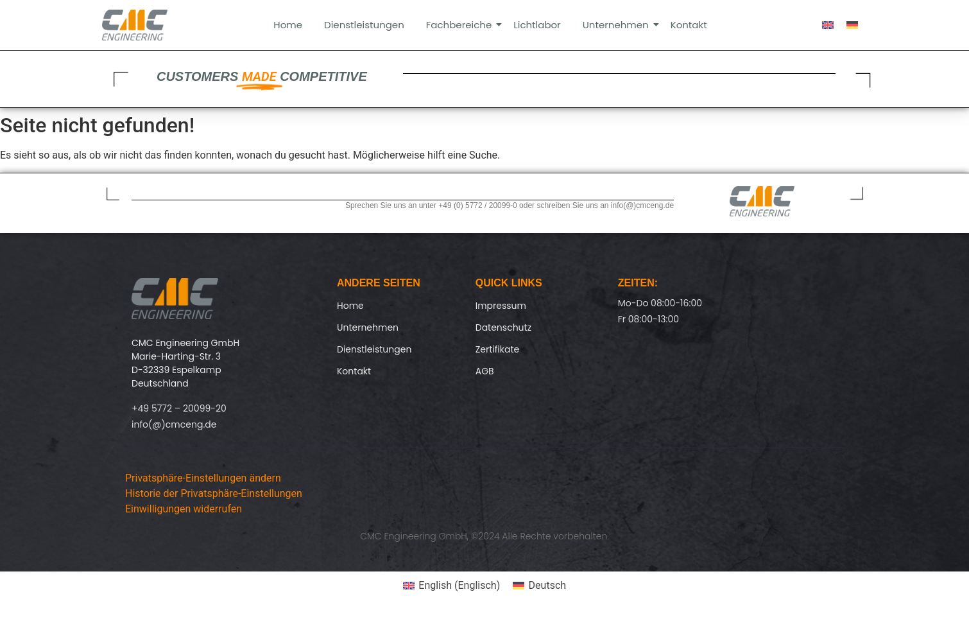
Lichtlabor (537, 24)
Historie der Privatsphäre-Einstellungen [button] (213, 493)
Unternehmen (618, 24)
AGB (485, 371)
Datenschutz (503, 327)
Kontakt (689, 24)
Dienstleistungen (364, 24)
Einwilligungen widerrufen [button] (183, 509)
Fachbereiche (461, 24)
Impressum (501, 305)
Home (287, 24)
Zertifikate (498, 349)
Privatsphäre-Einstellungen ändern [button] (203, 478)
